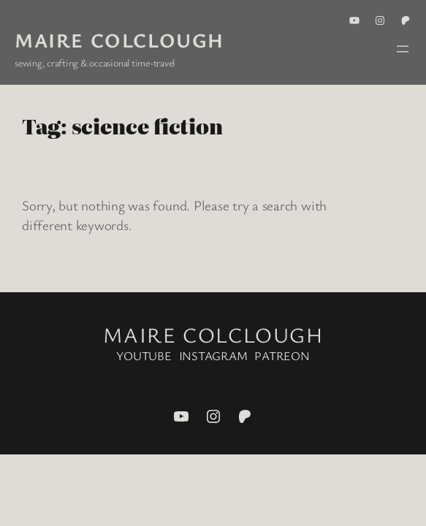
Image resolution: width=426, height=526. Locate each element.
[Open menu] (402, 49)
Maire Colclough (119, 39)
